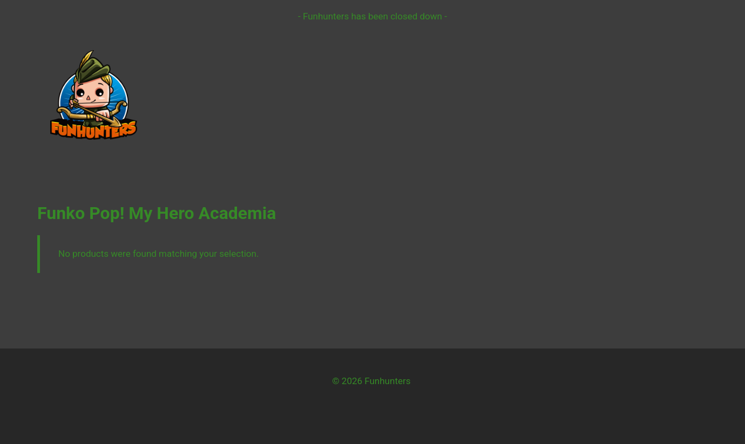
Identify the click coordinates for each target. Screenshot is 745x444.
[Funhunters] (93, 95)
